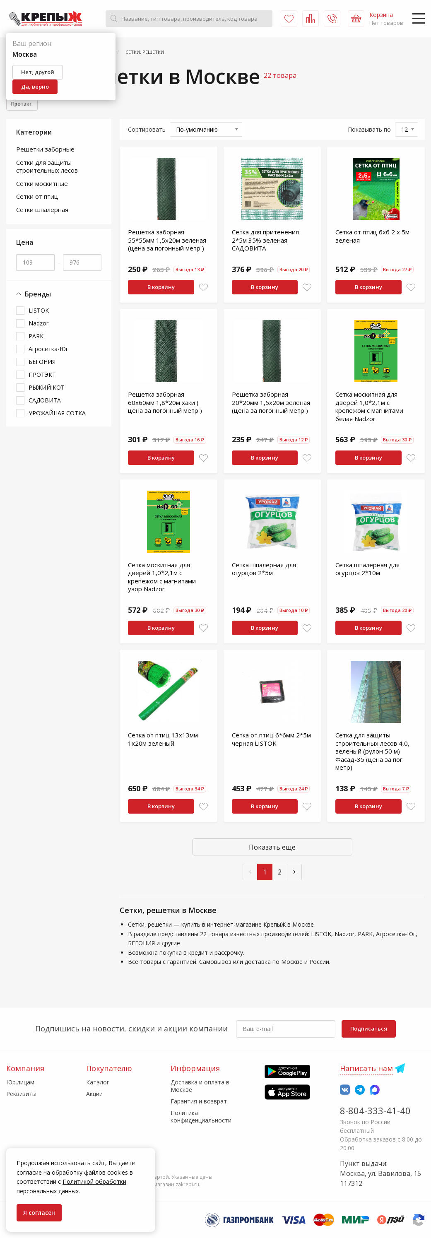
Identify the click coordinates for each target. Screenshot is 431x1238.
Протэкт (24, 104)
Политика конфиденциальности (201, 1116)
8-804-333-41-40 (375, 1110)
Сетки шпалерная (42, 211)
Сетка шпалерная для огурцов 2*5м (264, 570)
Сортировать (147, 131)
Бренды (33, 295)
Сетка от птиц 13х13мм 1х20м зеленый (163, 740)
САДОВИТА (45, 401)
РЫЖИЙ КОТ (47, 389)
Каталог (97, 1082)
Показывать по (369, 131)
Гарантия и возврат (199, 1101)
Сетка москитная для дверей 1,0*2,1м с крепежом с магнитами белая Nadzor (369, 407)
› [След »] (294, 872)
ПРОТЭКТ (42, 376)
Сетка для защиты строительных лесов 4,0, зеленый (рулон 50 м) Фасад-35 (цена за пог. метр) (372, 752)
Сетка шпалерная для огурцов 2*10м (367, 570)
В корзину (161, 288)
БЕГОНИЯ (42, 363)
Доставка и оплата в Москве (200, 1085)
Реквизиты (21, 1094)
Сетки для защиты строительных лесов (47, 167)
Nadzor (38, 324)
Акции (94, 1094)
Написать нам (366, 1068)
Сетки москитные (42, 185)
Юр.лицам (20, 1082)
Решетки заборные (45, 150)
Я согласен (39, 1212)
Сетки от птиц (37, 197)
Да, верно (35, 86)
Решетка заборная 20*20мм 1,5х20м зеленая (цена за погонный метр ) (271, 403)
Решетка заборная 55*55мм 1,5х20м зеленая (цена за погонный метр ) (167, 241)
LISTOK (39, 312)
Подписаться (368, 1028)
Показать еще (272, 848)
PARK (36, 337)
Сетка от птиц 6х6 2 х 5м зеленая (372, 237)
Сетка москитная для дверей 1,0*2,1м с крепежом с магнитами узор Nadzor (162, 578)
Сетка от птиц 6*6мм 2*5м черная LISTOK (271, 740)
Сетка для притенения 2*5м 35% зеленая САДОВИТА (265, 241)
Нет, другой (37, 72)
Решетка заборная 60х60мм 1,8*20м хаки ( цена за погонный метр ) (165, 403)
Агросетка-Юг (48, 350)
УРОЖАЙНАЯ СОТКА (57, 414)
